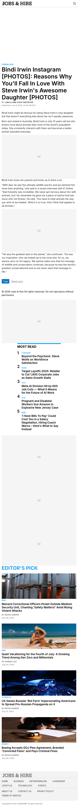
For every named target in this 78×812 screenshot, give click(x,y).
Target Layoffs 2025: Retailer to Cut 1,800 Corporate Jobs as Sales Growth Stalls (41, 374)
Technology (6, 697)
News (24, 413)
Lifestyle (7, 785)
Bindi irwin (17, 281)
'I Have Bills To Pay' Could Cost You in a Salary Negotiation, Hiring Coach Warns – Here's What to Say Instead (40, 422)
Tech (23, 383)
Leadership (26, 353)
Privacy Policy (45, 791)
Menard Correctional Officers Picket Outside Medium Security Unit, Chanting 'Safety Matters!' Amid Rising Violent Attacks (37, 607)
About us (7, 791)
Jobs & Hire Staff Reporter (19, 102)
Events (42, 785)
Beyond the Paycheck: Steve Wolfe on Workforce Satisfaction (40, 360)
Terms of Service (11, 795)
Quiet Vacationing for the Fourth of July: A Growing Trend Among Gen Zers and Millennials (36, 656)
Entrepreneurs (38, 781)
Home (5, 781)
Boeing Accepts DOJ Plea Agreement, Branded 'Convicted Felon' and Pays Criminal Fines (33, 749)
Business (5, 744)
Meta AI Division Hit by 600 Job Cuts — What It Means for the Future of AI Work (40, 389)
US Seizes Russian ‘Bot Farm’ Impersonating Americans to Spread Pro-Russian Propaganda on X (39, 702)
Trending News (8, 64)
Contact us (24, 791)
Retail (24, 368)
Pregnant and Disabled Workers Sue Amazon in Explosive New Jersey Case (40, 404)
